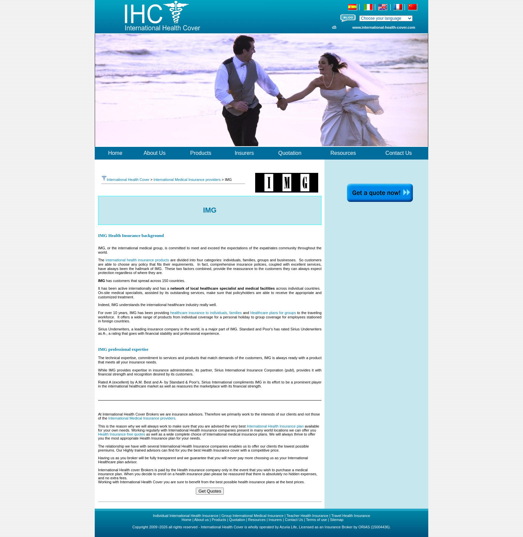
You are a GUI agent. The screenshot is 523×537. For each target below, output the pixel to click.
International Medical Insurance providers (186, 180)
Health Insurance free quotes (121, 434)
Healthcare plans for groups (273, 313)
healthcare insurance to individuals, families (205, 313)
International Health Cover (125, 180)
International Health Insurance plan (275, 426)
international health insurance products (137, 260)
